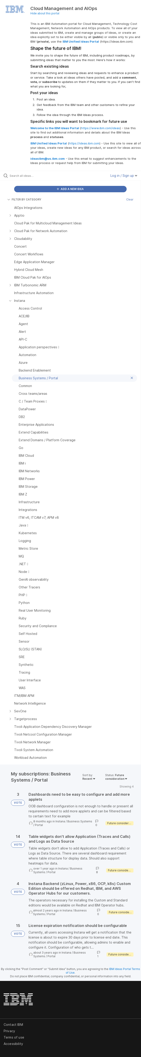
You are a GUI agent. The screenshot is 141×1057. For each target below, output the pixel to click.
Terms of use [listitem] (14, 1037)
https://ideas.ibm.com (84, 143)
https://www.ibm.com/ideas (100, 128)
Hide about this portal (44, 13)
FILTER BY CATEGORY (24, 199)
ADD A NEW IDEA (70, 189)
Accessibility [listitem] (13, 1044)
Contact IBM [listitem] (13, 1024)
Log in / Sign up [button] (123, 175)
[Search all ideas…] (35, 175)
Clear (129, 199)
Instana (60, 821)
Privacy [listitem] (9, 1031)
